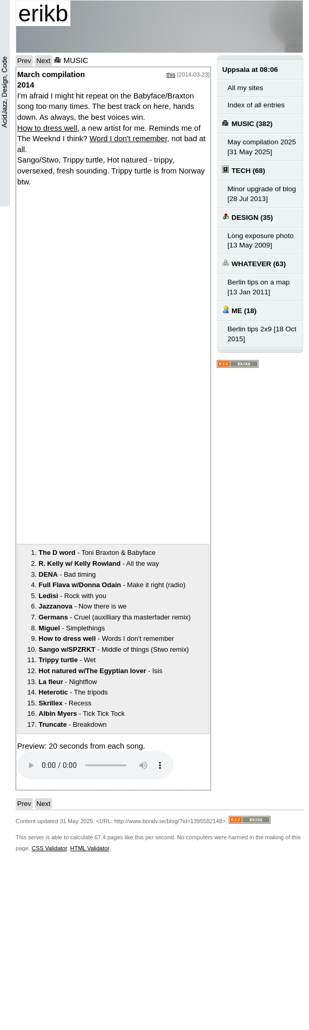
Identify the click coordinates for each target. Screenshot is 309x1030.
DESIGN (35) (247, 217)
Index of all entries (256, 105)
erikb (43, 13)
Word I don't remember (128, 138)
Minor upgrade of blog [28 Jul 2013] (261, 194)
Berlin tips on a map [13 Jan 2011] (258, 287)
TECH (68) (243, 170)
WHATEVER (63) (254, 263)
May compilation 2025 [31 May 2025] (261, 147)
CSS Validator (49, 848)
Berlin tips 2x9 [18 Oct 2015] (261, 334)
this (171, 74)
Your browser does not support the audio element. (95, 765)
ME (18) (239, 310)
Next (43, 61)
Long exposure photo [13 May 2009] (260, 241)
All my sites (245, 88)
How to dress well (47, 128)
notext (163, 277)
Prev (24, 61)
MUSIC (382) (247, 123)
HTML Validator (89, 848)
